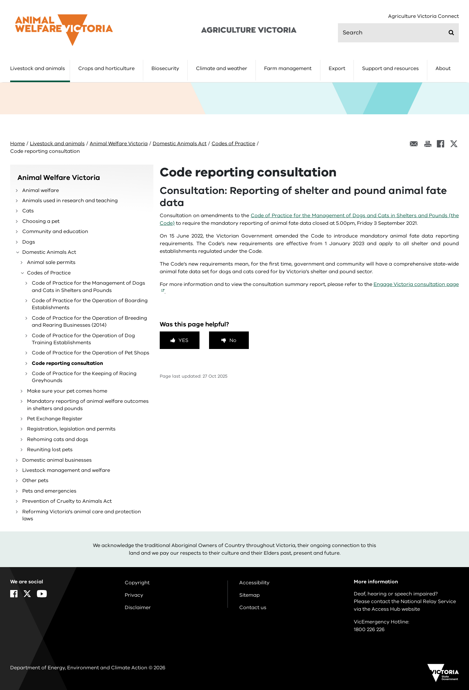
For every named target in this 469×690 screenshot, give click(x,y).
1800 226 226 (369, 629)
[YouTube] (42, 593)
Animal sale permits (51, 262)
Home (17, 143)
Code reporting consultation (67, 363)
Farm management (288, 68)
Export (337, 68)
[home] (64, 29)
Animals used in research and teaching (70, 200)
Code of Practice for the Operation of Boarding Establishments (90, 304)
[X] (454, 143)
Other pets (35, 480)
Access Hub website (396, 609)
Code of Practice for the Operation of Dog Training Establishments (83, 339)
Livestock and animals (37, 68)
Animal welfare (40, 190)
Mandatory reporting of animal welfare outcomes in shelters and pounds (88, 405)
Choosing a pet (41, 221)
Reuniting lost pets (50, 449)
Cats (28, 210)
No (232, 340)
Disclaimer (138, 607)
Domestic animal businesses (57, 460)
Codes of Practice (233, 143)
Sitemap (249, 595)
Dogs (28, 241)
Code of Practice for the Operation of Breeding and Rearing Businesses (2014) (89, 322)
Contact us (252, 607)
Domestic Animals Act (179, 143)
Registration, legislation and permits (71, 428)
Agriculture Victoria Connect (423, 16)
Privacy (134, 595)
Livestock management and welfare (66, 470)
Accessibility (254, 582)
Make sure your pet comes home (67, 391)
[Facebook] (440, 143)
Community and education (55, 231)
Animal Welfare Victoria (119, 143)
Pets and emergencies (49, 490)
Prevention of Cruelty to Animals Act (67, 501)
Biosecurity (165, 68)
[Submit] (451, 32)
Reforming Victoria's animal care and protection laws (81, 515)
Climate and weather (221, 68)
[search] (398, 32)
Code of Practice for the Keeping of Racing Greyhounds (84, 377)
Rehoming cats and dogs (57, 439)
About (443, 68)
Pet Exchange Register (54, 418)
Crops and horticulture (106, 68)
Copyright (137, 582)
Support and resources (390, 68)
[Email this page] (414, 144)
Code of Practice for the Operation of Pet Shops (90, 352)
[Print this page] (427, 144)
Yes (183, 340)
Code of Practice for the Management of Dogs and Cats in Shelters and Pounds (88, 287)
